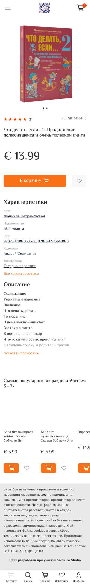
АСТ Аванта (14, 229)
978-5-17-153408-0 (53, 241)
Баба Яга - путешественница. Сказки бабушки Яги (57, 436)
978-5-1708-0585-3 (20, 241)
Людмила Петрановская (24, 216)
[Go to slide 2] (47, 108)
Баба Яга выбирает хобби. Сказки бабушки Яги (18, 436)
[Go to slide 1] (43, 108)
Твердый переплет (20, 266)
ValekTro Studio (69, 560)
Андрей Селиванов (20, 254)
